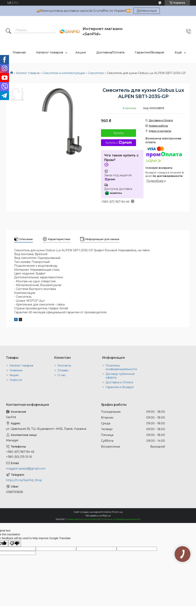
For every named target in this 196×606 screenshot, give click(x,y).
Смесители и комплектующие (63, 73)
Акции (80, 52)
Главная (19, 52)
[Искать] (8, 31)
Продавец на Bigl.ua (98, 515)
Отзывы (63, 370)
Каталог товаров (49, 52)
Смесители (96, 73)
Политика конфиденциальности (121, 367)
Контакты (64, 365)
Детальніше (147, 11)
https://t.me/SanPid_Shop (24, 480)
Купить (119, 133)
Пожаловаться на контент (82, 519)
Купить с (118, 142)
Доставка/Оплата (110, 52)
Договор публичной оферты (120, 375)
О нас (62, 375)
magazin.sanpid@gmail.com (26, 468)
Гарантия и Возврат (120, 387)
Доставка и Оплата (119, 382)
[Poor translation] (14, 543)
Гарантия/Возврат (149, 52)
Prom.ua (117, 511)
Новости (16, 380)
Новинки (16, 370)
